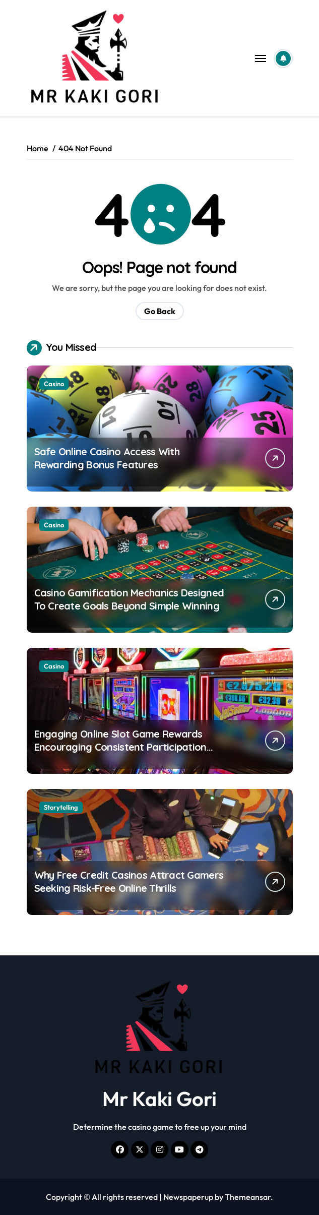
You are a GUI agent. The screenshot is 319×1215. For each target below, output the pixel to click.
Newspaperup (188, 1197)
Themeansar (248, 1197)
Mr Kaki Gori (159, 1098)
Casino (54, 384)
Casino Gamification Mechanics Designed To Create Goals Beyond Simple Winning (129, 599)
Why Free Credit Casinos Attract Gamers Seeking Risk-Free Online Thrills (129, 881)
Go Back (159, 311)
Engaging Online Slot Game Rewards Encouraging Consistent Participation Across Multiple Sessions (120, 746)
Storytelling (61, 807)
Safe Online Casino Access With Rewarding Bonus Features (106, 458)
